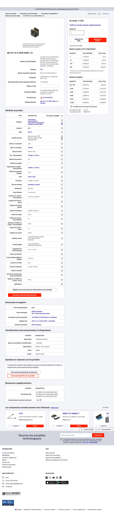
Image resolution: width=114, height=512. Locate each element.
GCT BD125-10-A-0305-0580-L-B (33, 16)
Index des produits (10, 13)
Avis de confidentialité (90, 442)
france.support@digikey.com (12, 484)
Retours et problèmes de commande (56, 460)
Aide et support (50, 453)
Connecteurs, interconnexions (29, 13)
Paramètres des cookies (94, 509)
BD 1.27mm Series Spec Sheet (41, 313)
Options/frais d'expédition (53, 457)
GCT (41, 69)
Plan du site (5, 462)
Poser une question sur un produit (23, 376)
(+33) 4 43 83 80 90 (10, 481)
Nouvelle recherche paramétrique (25, 295)
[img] (13, 4)
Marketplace (6, 455)
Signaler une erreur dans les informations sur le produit (32, 290)
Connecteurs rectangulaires (49, 13)
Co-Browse (7, 487)
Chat (5, 478)
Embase (30, 147)
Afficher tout (54, 408)
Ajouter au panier (97, 40)
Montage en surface (34, 184)
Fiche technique (46, 97)
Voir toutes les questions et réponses (24, 372)
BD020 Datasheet (37, 311)
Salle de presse (6, 467)
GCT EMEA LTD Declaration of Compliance (44, 317)
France (18, 509)
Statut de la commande (53, 455)
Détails (35, 426)
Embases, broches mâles (12, 16)
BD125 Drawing (36, 325)
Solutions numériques (8, 464)
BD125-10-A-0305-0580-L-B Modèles (43, 321)
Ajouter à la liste (79, 40)
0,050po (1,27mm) (33, 155)
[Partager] (106, 13)
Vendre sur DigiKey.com (9, 457)
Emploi (4, 460)
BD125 (30, 132)
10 (29, 159)
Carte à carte (31, 177)
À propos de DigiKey (8, 453)
